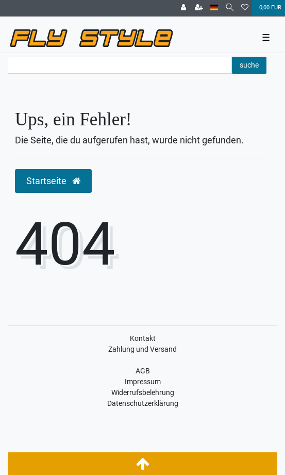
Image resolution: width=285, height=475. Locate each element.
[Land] (214, 8)
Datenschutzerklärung (142, 403)
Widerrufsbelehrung (142, 392)
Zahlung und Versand (142, 349)
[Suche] (230, 8)
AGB (143, 371)
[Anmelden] (183, 8)
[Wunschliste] (245, 8)
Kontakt (143, 338)
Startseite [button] (53, 181)
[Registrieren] (199, 8)
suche (249, 65)
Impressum (143, 382)
